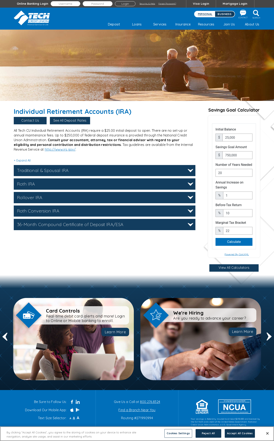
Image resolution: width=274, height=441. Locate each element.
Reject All (208, 433)
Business (224, 14)
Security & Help (147, 3)
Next (269, 339)
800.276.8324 (150, 402)
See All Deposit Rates (70, 120)
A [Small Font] (70, 418)
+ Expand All (22, 160)
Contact (243, 14)
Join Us (229, 24)
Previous (5, 339)
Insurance (183, 24)
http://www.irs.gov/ (60, 149)
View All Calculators (234, 268)
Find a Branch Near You (136, 410)
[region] (137, 433)
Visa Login (201, 4)
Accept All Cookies (240, 433)
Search (256, 14)
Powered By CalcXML (237, 254)
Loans (137, 24)
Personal (205, 14)
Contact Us (30, 120)
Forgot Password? (167, 3)
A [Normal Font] (74, 418)
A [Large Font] (78, 418)
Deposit (114, 24)
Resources (206, 24)
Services (160, 24)
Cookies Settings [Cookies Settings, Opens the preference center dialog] (178, 433)
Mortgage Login (235, 4)
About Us (252, 24)
